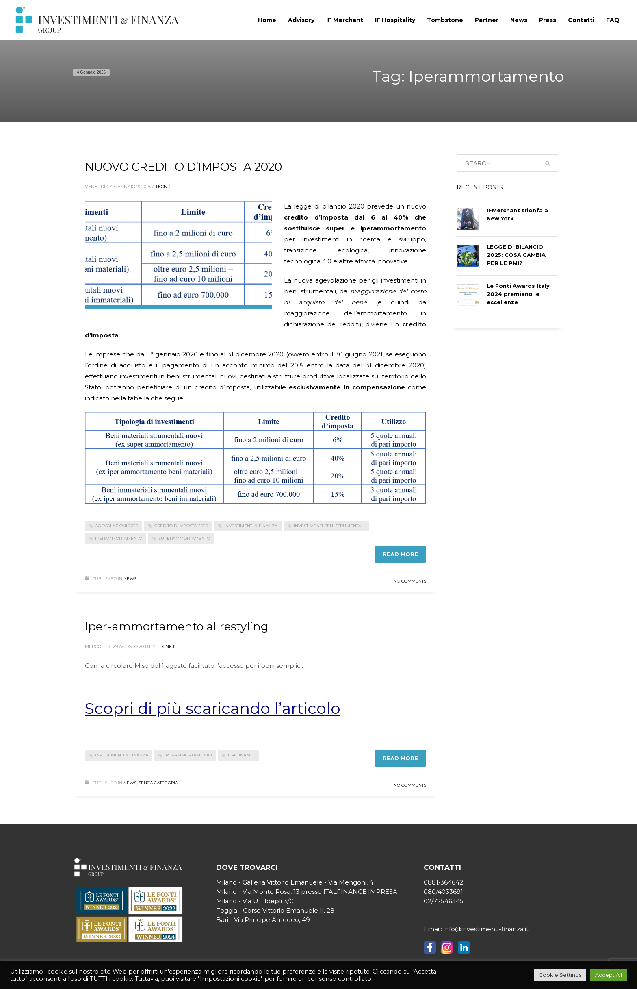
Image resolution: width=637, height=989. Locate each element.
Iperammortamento (118, 538)
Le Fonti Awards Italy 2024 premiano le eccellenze (518, 294)
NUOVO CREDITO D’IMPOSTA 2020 (183, 167)
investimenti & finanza (250, 525)
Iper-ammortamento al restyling (177, 626)
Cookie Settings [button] (560, 975)
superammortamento (184, 538)
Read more (400, 554)
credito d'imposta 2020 (181, 525)
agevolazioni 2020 (116, 525)
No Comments (410, 581)
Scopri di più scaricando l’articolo (212, 708)
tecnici (164, 186)
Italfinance (241, 755)
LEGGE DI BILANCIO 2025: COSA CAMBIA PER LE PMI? (516, 254)
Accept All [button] (608, 975)
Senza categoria (158, 782)
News (130, 578)
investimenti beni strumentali (329, 525)
